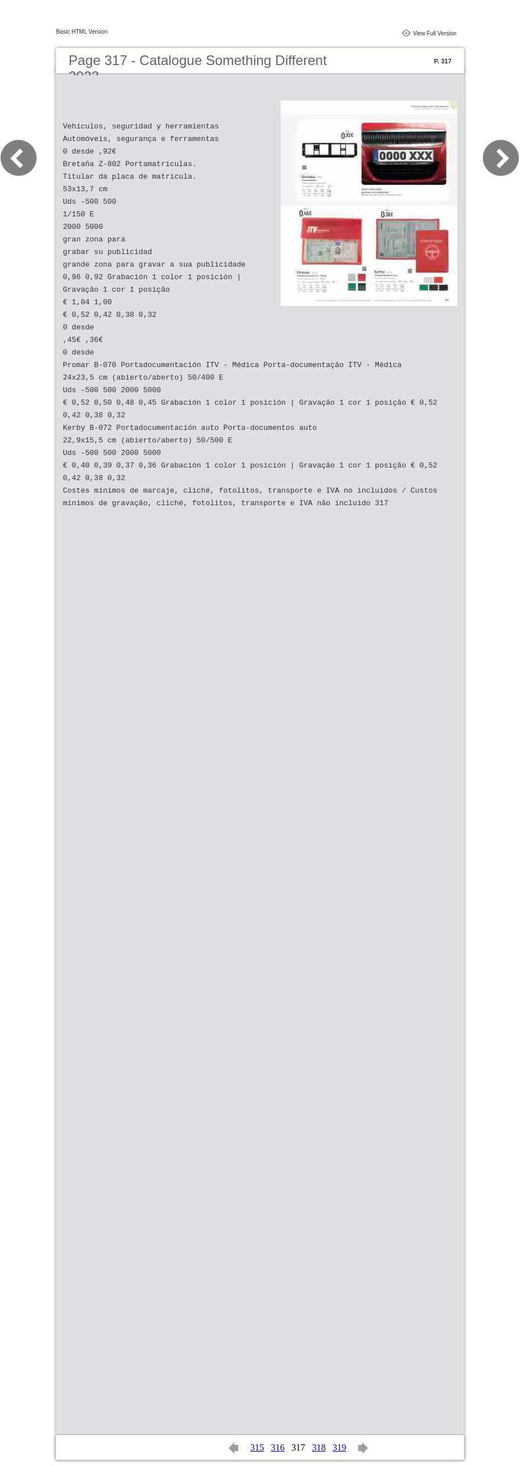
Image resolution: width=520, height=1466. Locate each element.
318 (319, 1447)
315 (257, 1447)
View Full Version (435, 33)
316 (278, 1447)
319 (339, 1447)
